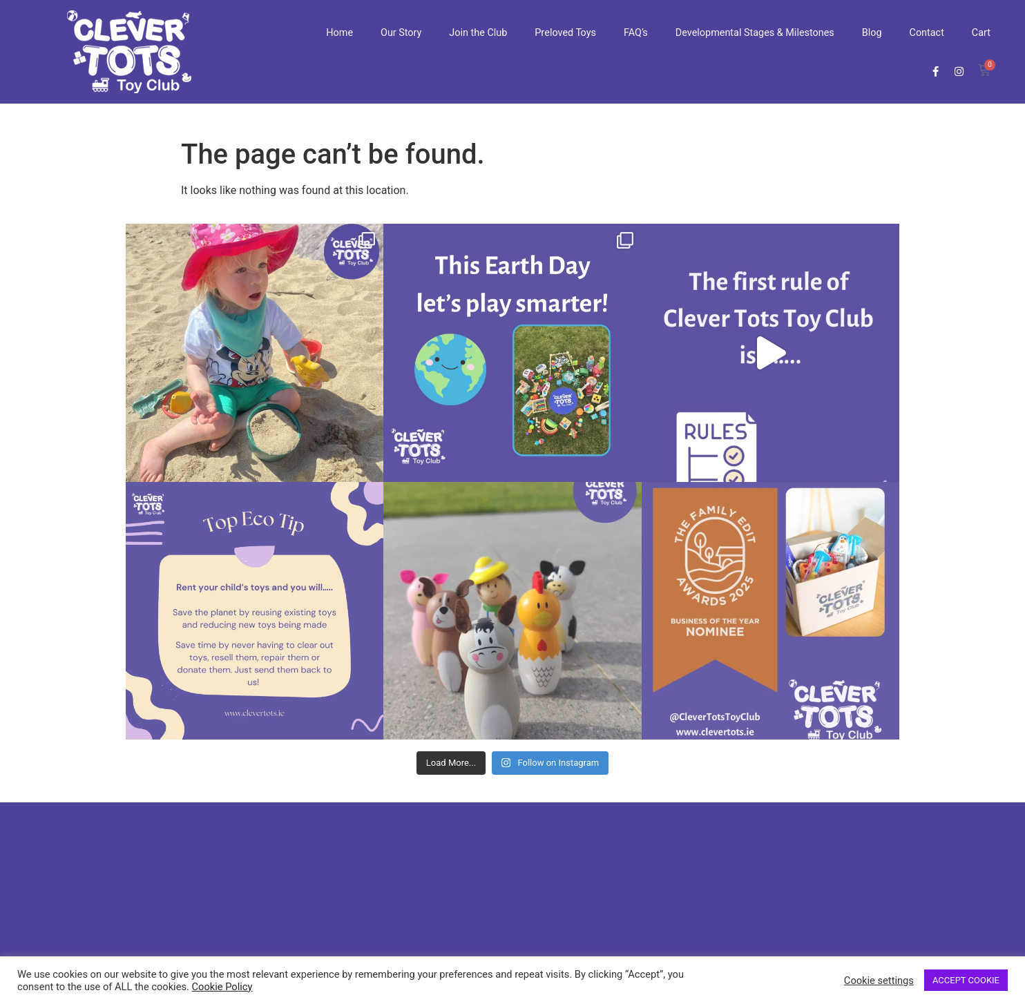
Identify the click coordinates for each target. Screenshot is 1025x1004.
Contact (927, 33)
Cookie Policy (222, 987)
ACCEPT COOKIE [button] (965, 980)
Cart (981, 33)
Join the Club (478, 33)
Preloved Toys (565, 33)
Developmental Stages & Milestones (755, 33)
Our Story (401, 33)
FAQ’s (636, 33)
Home (339, 33)
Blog (872, 33)
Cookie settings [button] (879, 980)
